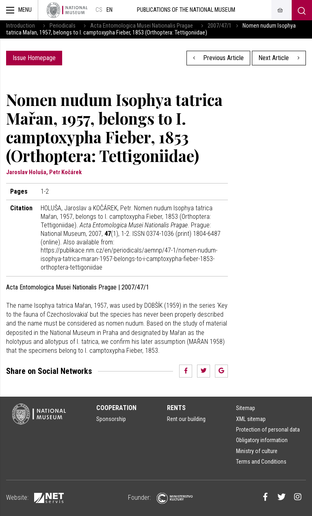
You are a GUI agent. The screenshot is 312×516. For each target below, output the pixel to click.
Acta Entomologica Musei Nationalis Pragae (141, 25)
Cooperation (116, 408)
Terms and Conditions (261, 461)
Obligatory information (262, 440)
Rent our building (186, 419)
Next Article (278, 58)
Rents (176, 408)
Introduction (20, 25)
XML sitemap (251, 419)
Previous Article (218, 58)
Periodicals (63, 25)
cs (98, 9)
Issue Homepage (34, 58)
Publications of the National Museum (186, 9)
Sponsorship (111, 419)
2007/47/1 (220, 25)
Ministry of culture (256, 451)
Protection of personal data (268, 429)
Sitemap (245, 408)
